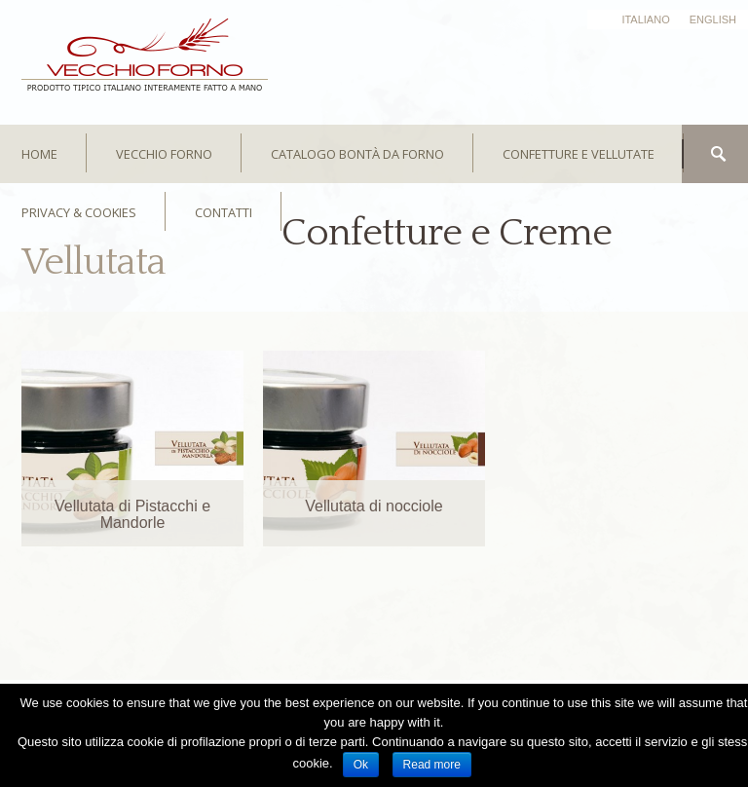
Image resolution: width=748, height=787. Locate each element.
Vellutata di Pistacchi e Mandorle (132, 514)
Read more (432, 764)
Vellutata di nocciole (373, 506)
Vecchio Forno (164, 154)
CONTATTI (223, 212)
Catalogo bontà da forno (357, 154)
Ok (361, 764)
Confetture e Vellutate (578, 154)
